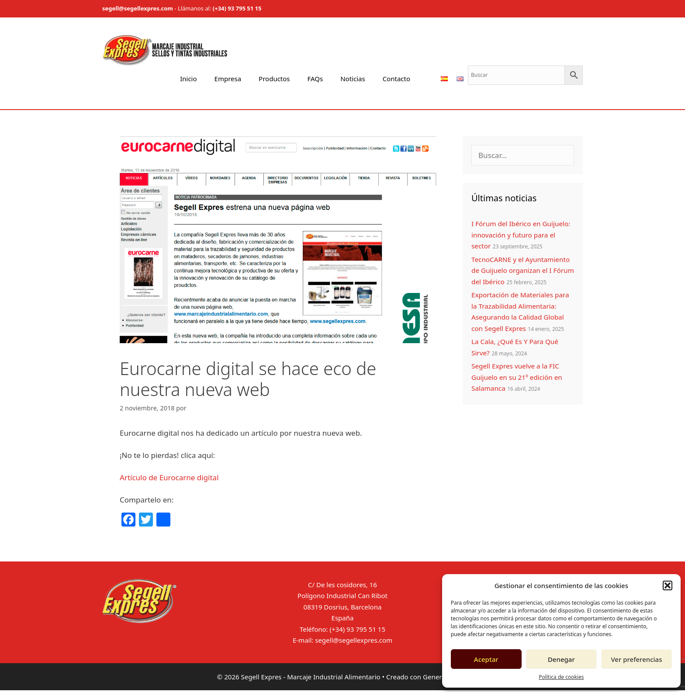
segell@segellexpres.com (137, 8)
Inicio (188, 78)
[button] (667, 585)
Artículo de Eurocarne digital (170, 477)
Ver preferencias (636, 659)
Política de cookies (561, 677)
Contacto (396, 78)
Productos (274, 78)
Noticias (352, 78)
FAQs (315, 78)
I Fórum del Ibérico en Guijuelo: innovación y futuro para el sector (520, 234)
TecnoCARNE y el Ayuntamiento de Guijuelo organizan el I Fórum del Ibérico (522, 270)
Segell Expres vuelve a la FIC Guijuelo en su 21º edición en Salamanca (516, 376)
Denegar (561, 659)
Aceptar (486, 659)
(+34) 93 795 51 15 (237, 8)
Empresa (228, 78)
